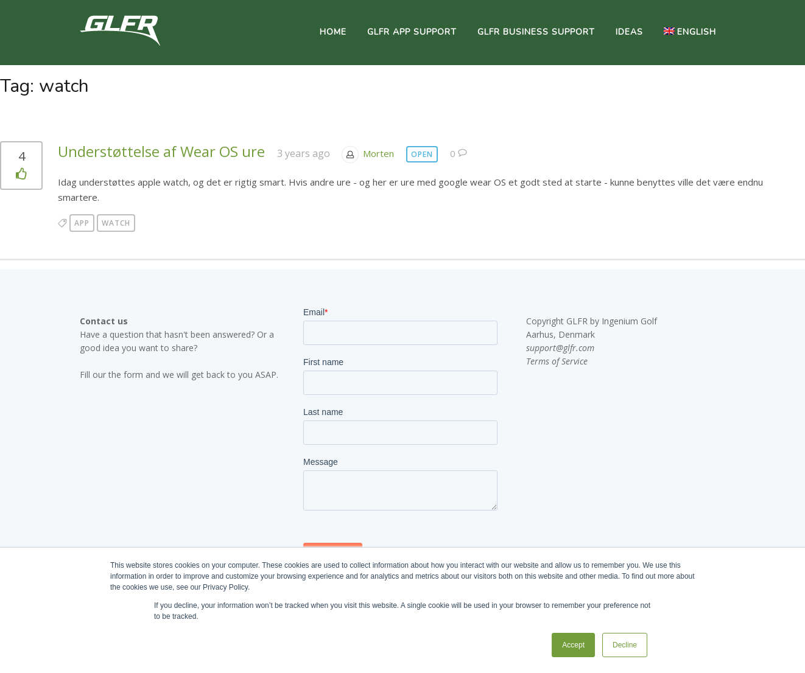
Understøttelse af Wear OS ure (161, 151)
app (82, 223)
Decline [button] (625, 645)
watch (116, 223)
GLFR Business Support (536, 32)
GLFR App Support (412, 32)
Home (333, 32)
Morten (378, 153)
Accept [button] (573, 645)
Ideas (629, 32)
